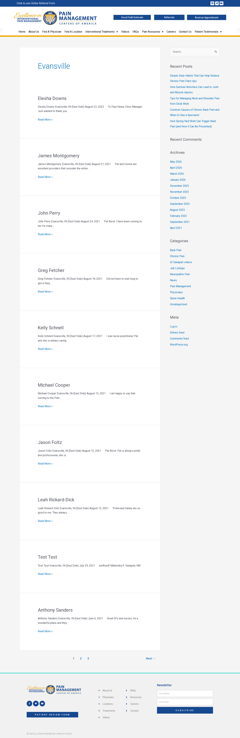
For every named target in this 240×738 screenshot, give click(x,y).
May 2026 (176, 161)
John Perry (49, 213)
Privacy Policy (64, 734)
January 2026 (178, 179)
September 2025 (180, 203)
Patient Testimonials (208, 32)
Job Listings (177, 268)
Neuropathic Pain (180, 274)
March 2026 (177, 173)
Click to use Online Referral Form (36, 3)
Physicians (176, 292)
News (173, 280)
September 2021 (180, 221)
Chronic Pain (177, 256)
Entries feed (177, 332)
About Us (33, 31)
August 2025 (177, 209)
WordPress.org (179, 344)
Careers (171, 31)
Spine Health (177, 298)
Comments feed (179, 338)
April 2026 (176, 167)
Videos (125, 31)
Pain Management (180, 286)
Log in (173, 326)
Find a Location (73, 31)
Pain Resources (153, 32)
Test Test (47, 557)
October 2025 (178, 197)
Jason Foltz (50, 442)
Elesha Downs (52, 98)
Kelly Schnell (51, 327)
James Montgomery (58, 155)
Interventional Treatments (101, 32)
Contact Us (185, 31)
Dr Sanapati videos (181, 262)
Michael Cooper (54, 385)
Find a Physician (51, 31)
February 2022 (178, 215)
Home (22, 31)
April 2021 (176, 228)
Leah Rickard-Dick (56, 499)
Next (151, 658)
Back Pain (176, 250)
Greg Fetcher (51, 270)
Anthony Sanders (55, 610)
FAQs (135, 31)
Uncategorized (178, 304)
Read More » (45, 119)
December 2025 (179, 185)
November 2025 (179, 191)
